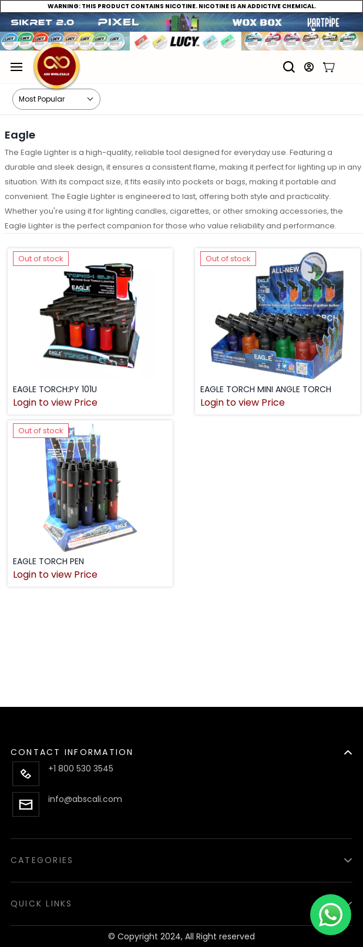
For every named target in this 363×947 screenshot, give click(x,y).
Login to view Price (55, 403)
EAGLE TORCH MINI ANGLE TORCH (265, 389)
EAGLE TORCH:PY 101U (55, 389)
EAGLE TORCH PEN (48, 561)
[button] (181, 745)
